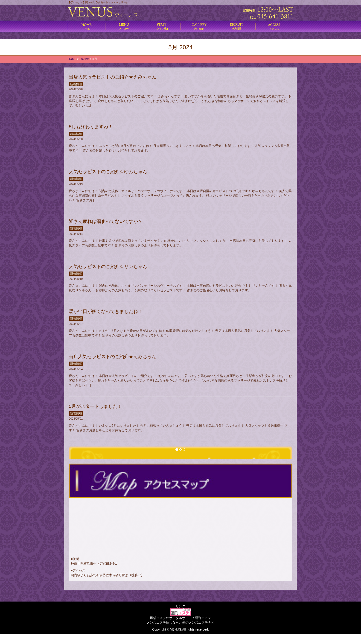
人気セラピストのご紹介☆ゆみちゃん (108, 171)
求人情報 (236, 26)
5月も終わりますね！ (91, 126)
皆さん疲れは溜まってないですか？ (106, 221)
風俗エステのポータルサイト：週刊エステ (180, 618)
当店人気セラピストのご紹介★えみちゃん (112, 76)
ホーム (86, 26)
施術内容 (161, 26)
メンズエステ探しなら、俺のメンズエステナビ (180, 622)
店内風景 (199, 26)
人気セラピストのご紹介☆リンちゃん (108, 266)
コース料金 (124, 26)
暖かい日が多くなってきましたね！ (106, 311)
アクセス (274, 26)
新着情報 (76, 84)
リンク (180, 606)
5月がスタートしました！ (95, 406)
